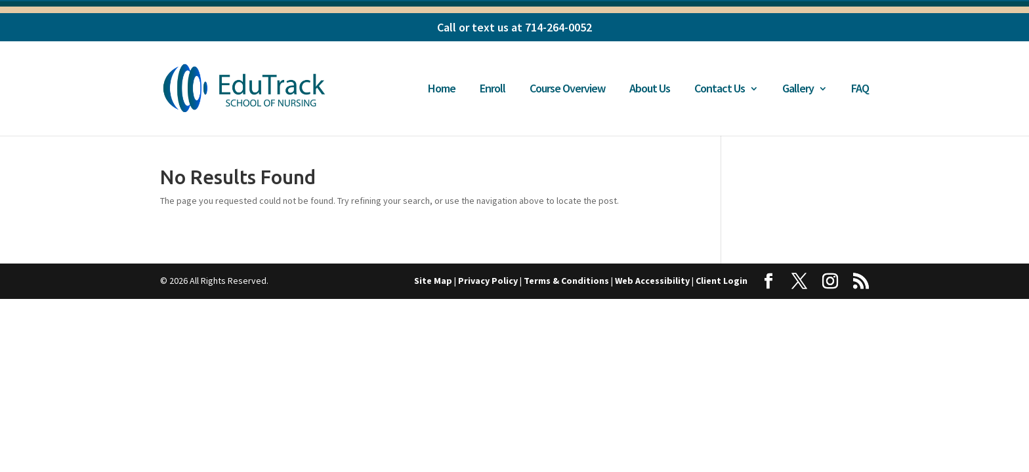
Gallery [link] (798, 90)
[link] (253, 87)
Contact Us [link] (719, 90)
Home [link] (441, 90)
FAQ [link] (860, 90)
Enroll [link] (492, 90)
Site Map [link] (433, 280)
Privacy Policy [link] (488, 280)
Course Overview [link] (567, 90)
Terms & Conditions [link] (566, 280)
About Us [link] (649, 90)
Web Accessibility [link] (652, 280)
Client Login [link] (721, 280)
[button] (768, 281)
